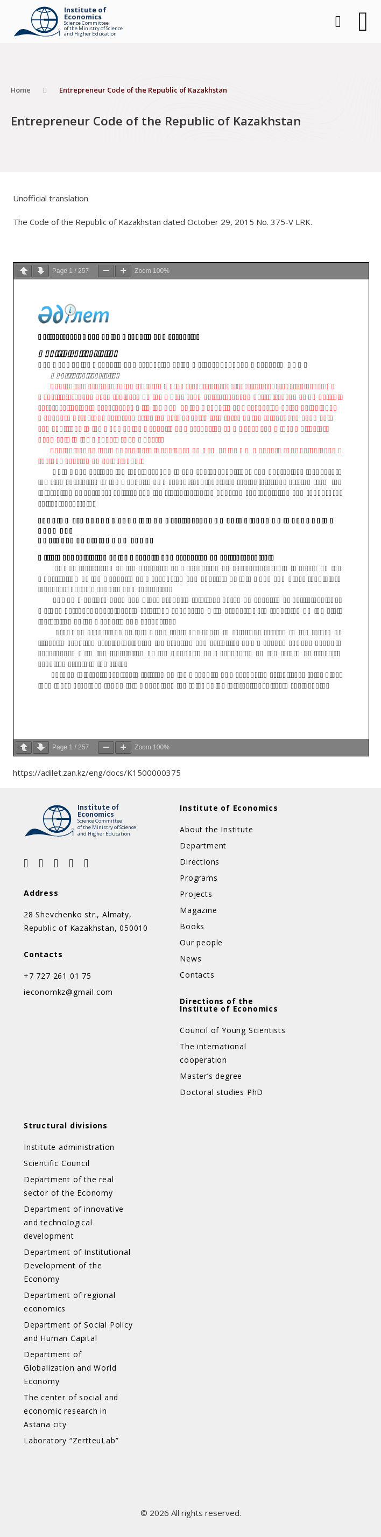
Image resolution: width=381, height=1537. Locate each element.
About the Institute (216, 829)
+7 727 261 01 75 (57, 976)
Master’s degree (211, 1076)
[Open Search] (337, 21)
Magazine (198, 910)
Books (192, 926)
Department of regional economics (70, 1302)
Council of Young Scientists (233, 1030)
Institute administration (69, 1147)
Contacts (197, 975)
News (190, 958)
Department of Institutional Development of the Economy (77, 1265)
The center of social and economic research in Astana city (71, 1410)
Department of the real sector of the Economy (69, 1186)
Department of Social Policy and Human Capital (78, 1331)
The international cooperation (213, 1053)
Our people (201, 942)
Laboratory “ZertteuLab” (71, 1440)
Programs (198, 878)
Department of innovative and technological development (74, 1222)
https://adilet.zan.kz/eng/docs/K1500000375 (97, 772)
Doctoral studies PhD (221, 1092)
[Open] (363, 21)
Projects (196, 894)
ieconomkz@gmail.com (68, 992)
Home (21, 90)
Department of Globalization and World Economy (70, 1367)
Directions (200, 862)
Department (203, 845)
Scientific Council (56, 1163)
